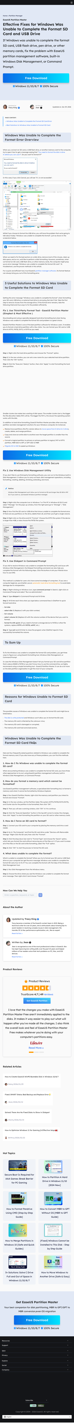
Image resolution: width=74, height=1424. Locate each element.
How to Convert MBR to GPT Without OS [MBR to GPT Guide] (55, 1212)
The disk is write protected (14, 718)
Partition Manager (15, 16)
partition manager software (45, 271)
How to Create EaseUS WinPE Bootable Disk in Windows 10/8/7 (32, 1077)
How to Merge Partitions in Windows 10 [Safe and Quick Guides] (19, 1244)
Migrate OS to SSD (12, 446)
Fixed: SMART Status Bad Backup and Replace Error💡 (28, 1094)
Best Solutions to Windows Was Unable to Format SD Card (28, 125)
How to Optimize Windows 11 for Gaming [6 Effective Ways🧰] (31, 1130)
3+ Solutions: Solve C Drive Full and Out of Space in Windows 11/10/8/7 (19, 1276)
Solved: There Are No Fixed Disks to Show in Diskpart (27, 1112)
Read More (35, 1047)
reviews (48, 994)
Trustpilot (30, 1387)
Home (5, 16)
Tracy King (12, 108)
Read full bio (16, 933)
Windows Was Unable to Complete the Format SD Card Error (29, 121)
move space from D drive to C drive (55, 429)
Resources (6, 1341)
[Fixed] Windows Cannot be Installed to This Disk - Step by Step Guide (54, 1244)
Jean (37, 108)
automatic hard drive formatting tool (46, 583)
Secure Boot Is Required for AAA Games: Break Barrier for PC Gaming (19, 1178)
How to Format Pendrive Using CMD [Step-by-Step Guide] (19, 1212)
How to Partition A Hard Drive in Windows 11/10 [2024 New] (54, 1181)
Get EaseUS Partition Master (37, 1001)
